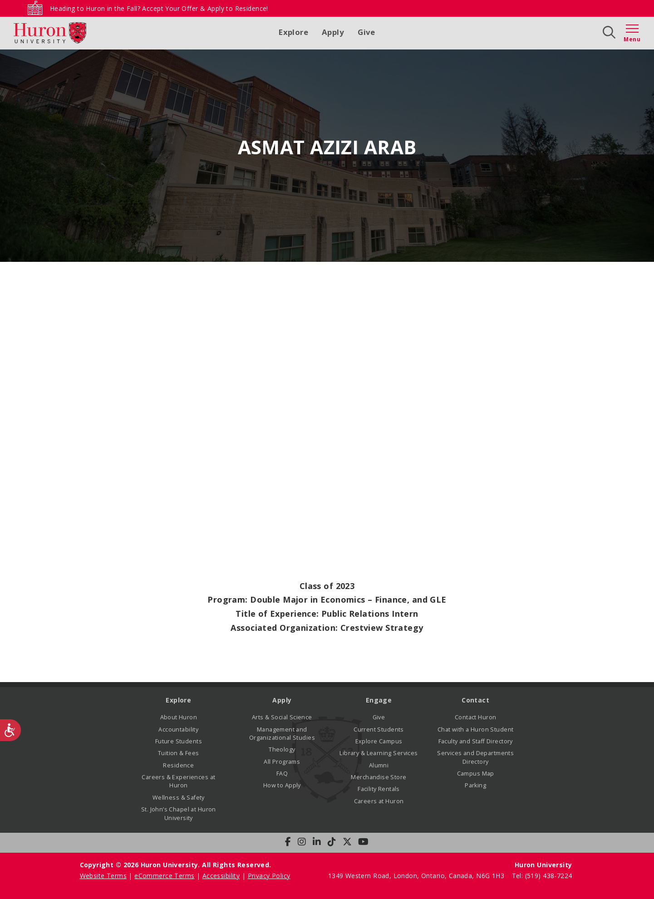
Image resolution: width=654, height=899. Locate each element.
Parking (475, 785)
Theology (282, 749)
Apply (333, 32)
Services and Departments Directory (475, 757)
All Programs (282, 762)
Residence (178, 765)
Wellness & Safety (178, 797)
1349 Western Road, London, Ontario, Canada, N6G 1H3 (417, 875)
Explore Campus (379, 741)
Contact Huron (475, 717)
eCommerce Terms (164, 875)
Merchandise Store (378, 777)
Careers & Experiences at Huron (178, 781)
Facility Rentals (379, 789)
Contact (475, 700)
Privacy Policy (269, 875)
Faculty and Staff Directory (475, 741)
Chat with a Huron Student (476, 729)
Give (366, 32)
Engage (379, 700)
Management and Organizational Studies (282, 734)
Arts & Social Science (282, 717)
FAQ (282, 773)
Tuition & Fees (178, 753)
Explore (293, 32)
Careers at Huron (379, 801)
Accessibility (221, 875)
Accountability (178, 729)
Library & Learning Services (378, 753)
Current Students (379, 729)
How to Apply (282, 785)
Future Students (178, 741)
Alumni (379, 765)
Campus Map (475, 773)
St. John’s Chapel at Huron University (178, 813)
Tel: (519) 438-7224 (542, 875)
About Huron (178, 717)
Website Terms (103, 875)
